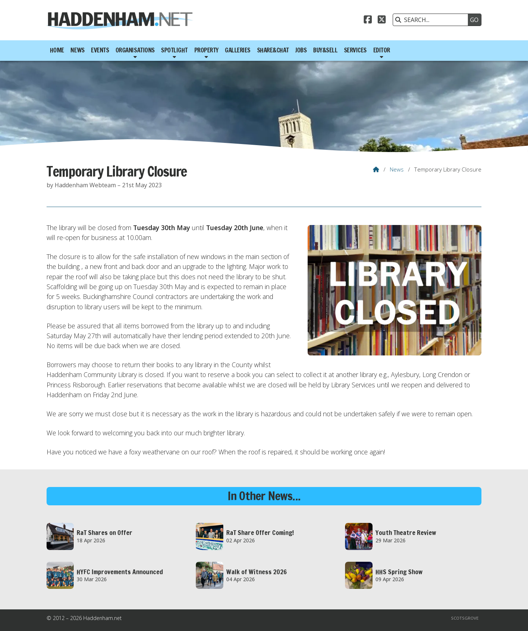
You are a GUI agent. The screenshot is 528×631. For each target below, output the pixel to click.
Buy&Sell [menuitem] (325, 50)
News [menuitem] (77, 50)
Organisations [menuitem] (135, 50)
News (397, 169)
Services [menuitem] (355, 50)
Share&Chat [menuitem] (273, 50)
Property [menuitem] (206, 50)
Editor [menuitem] (381, 50)
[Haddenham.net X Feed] (382, 20)
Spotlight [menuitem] (174, 50)
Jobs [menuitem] (301, 50)
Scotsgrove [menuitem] (464, 618)
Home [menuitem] (57, 50)
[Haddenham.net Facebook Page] (368, 20)
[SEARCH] (432, 20)
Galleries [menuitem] (237, 50)
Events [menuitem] (100, 50)
